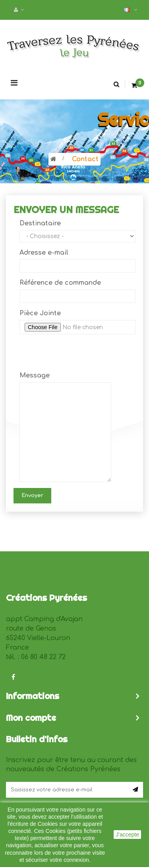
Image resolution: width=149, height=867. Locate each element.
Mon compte (31, 717)
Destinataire (40, 223)
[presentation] (79, 355)
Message (34, 375)
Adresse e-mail (43, 252)
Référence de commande (60, 282)
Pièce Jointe (40, 313)
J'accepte (127, 834)
